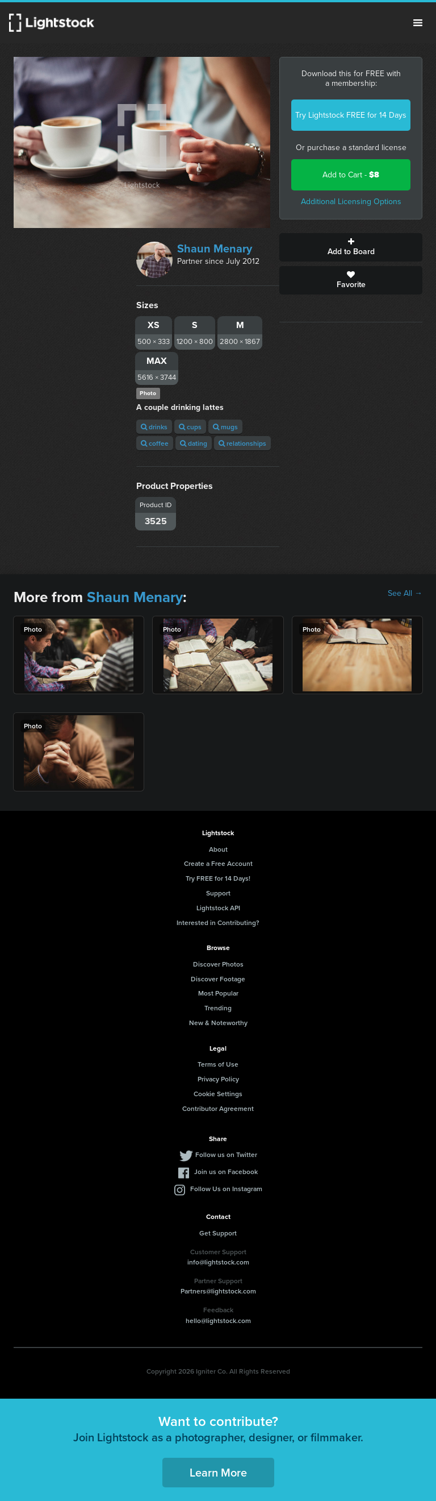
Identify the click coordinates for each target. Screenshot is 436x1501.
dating (193, 443)
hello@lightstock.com (218, 1320)
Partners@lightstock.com (218, 1291)
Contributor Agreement (218, 1108)
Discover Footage (218, 979)
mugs (225, 427)
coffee (155, 443)
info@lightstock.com (218, 1262)
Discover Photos (218, 964)
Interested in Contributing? (218, 922)
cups (190, 427)
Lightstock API (218, 908)
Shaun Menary (214, 248)
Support (218, 893)
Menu (418, 23)
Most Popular (218, 993)
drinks (154, 427)
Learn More (218, 1472)
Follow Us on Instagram (226, 1188)
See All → (405, 593)
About (218, 849)
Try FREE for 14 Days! (218, 878)
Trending (218, 1008)
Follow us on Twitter (226, 1154)
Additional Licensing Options (351, 202)
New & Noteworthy (218, 1022)
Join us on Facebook (226, 1171)
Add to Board (351, 247)
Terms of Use (218, 1064)
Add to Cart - (350, 175)
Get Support (218, 1233)
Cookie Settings (218, 1093)
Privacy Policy (218, 1079)
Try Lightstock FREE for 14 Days (350, 115)
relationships (242, 443)
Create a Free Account (218, 863)
